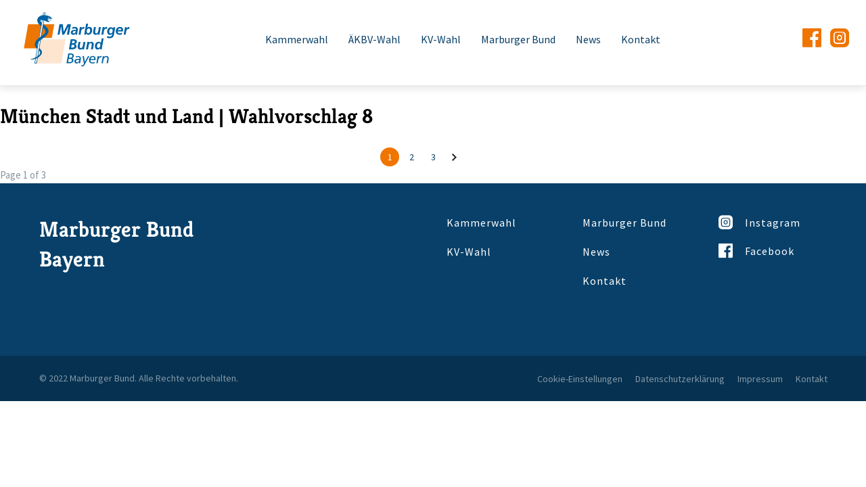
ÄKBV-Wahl (374, 39)
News (588, 39)
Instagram (759, 222)
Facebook (756, 251)
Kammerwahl (296, 39)
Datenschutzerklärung (680, 379)
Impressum (760, 379)
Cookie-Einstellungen (579, 379)
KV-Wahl (441, 39)
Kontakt (640, 39)
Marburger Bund (518, 39)
